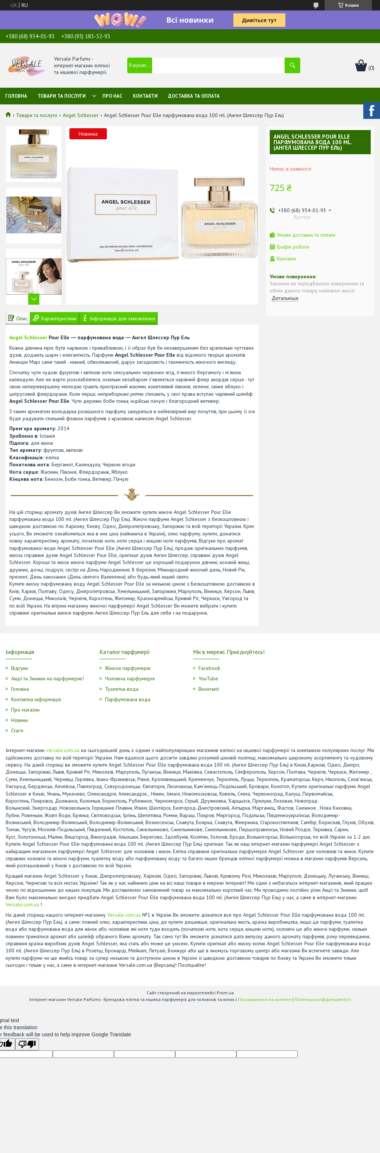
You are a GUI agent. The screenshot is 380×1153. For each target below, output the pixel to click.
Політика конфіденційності (323, 999)
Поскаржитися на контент (264, 999)
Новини (19, 720)
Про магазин (25, 709)
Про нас (112, 96)
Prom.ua (225, 992)
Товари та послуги (61, 96)
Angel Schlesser (81, 115)
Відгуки (19, 668)
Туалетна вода (121, 689)
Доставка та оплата (194, 96)
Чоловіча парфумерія (130, 678)
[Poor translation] (27, 1044)
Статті (17, 730)
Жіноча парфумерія (127, 668)
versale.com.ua (62, 750)
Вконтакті (209, 689)
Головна (16, 96)
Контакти (145, 96)
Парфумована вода (127, 699)
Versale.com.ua (22, 904)
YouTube (208, 678)
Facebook (209, 668)
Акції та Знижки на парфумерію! (47, 678)
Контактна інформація (36, 699)
